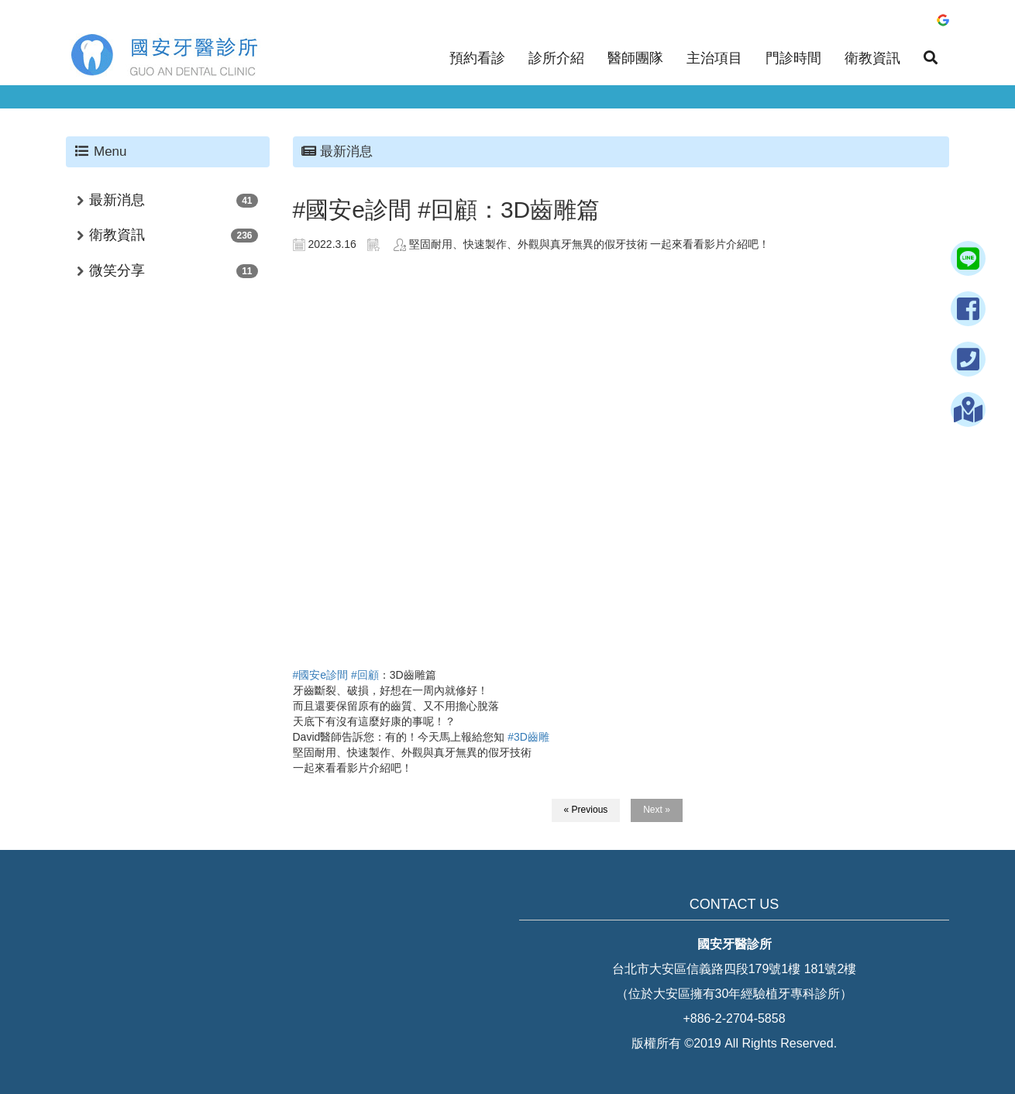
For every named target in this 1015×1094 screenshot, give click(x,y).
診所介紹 (556, 58)
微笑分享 (117, 270)
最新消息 (117, 200)
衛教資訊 (872, 58)
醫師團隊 (635, 58)
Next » (656, 809)
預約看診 (477, 58)
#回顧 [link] (365, 675)
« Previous (586, 809)
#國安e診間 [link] (321, 675)
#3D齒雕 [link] (528, 737)
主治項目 (714, 58)
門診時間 (793, 58)
